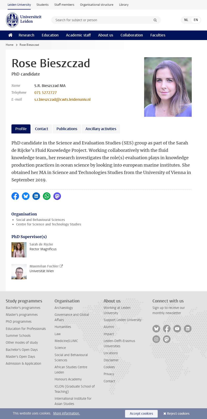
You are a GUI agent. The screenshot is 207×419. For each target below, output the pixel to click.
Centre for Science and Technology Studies (48, 224)
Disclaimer (111, 360)
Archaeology (64, 308)
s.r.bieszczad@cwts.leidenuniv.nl (62, 99)
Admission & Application (23, 363)
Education (50, 35)
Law (58, 334)
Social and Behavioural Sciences (40, 220)
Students (42, 5)
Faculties (157, 35)
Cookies (109, 367)
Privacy (109, 374)
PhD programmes (18, 321)
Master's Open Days (20, 356)
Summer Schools (18, 335)
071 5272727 (45, 92)
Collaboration (132, 35)
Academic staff (78, 35)
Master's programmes (22, 314)
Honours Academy (68, 379)
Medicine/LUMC (66, 341)
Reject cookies (178, 413)
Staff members (64, 5)
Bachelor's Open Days (22, 349)
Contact (109, 381)
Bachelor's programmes (23, 308)
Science (60, 348)
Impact (109, 334)
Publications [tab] (66, 128)
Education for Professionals (26, 329)
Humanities (63, 327)
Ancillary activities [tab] (101, 128)
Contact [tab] (41, 128)
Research (26, 35)
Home (9, 45)
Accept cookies (141, 413)
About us (105, 35)
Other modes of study (22, 342)
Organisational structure (96, 5)
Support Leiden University (122, 320)
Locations (111, 353)
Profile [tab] (21, 128)
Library (123, 5)
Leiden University (19, 5)
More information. (66, 413)
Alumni (109, 327)
